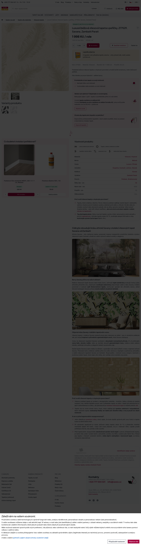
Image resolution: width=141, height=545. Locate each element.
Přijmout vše (133, 542)
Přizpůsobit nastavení (117, 542)
